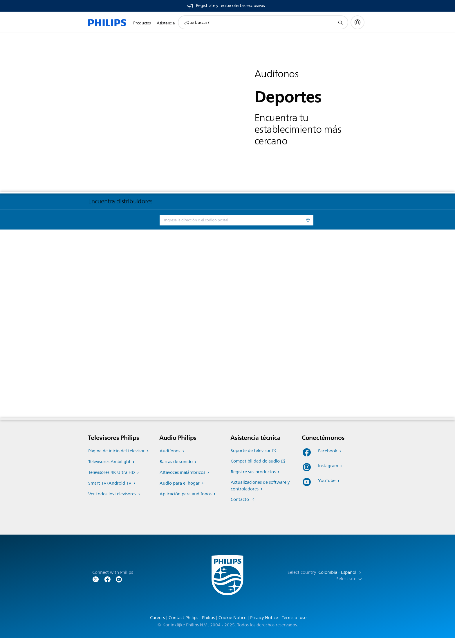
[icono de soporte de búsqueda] (340, 22)
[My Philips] (357, 22)
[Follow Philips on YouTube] (118, 579)
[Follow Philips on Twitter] (95, 579)
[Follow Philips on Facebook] (107, 579)
